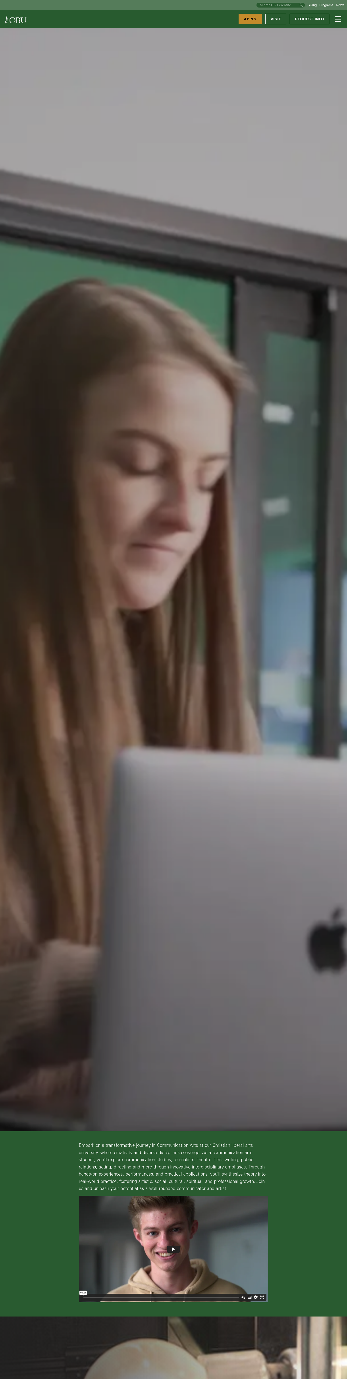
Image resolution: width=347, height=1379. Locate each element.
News (340, 5)
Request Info (309, 19)
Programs (326, 5)
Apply (250, 19)
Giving (312, 5)
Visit (276, 19)
